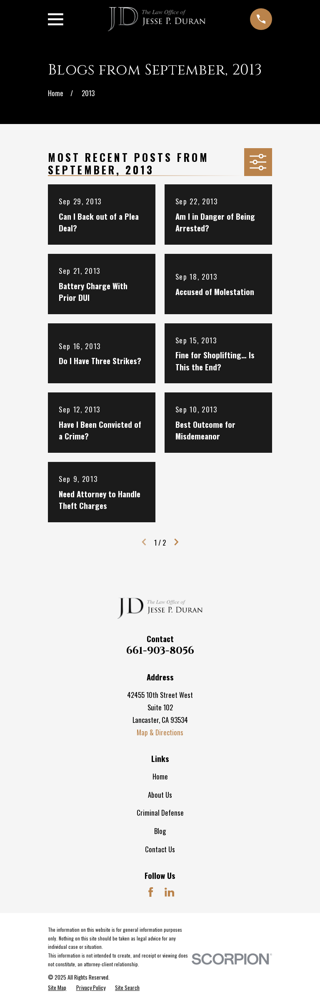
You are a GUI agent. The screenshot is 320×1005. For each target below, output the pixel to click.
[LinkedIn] (169, 892)
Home (160, 776)
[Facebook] (150, 892)
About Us (160, 794)
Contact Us (160, 849)
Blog (160, 831)
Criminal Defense (160, 812)
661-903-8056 (160, 651)
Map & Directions (160, 732)
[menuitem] (57, 987)
